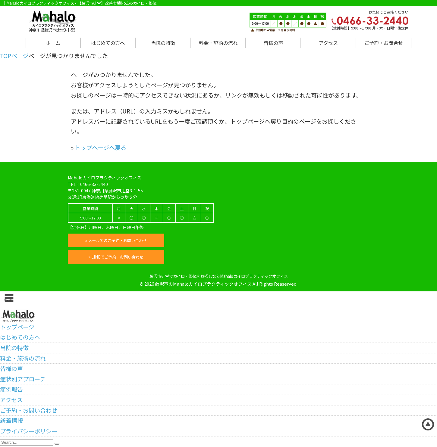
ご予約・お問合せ (383, 42)
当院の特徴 (163, 42)
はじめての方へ (108, 42)
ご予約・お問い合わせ (28, 410)
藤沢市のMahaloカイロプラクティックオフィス (203, 284)
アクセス (328, 42)
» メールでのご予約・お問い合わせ (116, 240)
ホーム (53, 42)
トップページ (17, 327)
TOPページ (14, 55)
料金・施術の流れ (218, 42)
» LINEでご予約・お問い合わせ (116, 257)
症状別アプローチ (23, 379)
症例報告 (11, 389)
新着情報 (11, 420)
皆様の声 (273, 42)
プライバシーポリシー (28, 431)
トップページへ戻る (100, 147)
